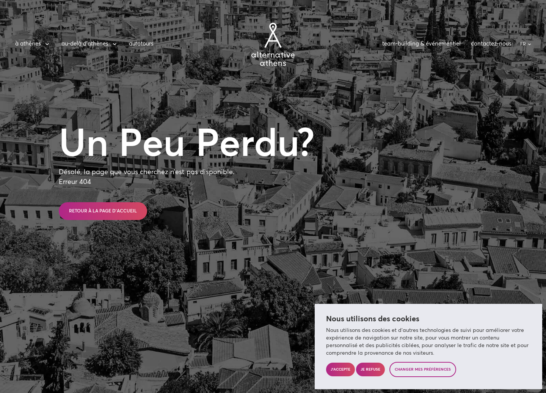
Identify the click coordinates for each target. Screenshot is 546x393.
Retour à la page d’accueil (103, 211)
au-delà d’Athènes (90, 44)
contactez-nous (491, 44)
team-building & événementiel (421, 44)
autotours (141, 44)
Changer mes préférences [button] (423, 369)
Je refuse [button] (370, 369)
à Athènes (33, 44)
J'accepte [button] (340, 369)
